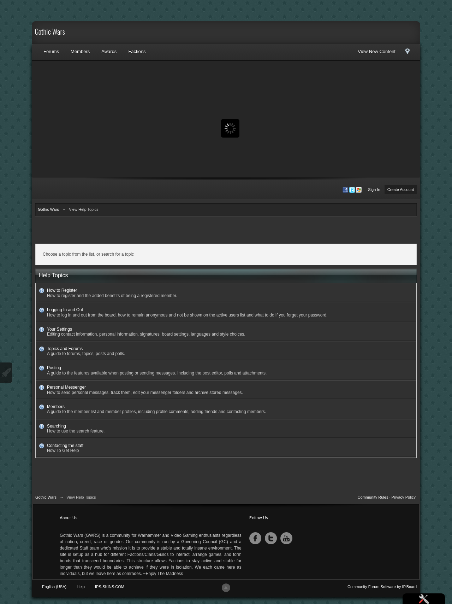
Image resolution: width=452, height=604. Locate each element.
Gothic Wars (50, 32)
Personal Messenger (66, 387)
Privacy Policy (404, 497)
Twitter (271, 538)
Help (81, 587)
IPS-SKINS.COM (109, 587)
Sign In (374, 189)
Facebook (255, 538)
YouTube (286, 538)
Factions (136, 51)
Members (80, 51)
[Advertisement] (226, 231)
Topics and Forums (65, 348)
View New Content (377, 51)
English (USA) (54, 587)
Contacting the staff (65, 445)
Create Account (400, 189)
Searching (56, 426)
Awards (109, 51)
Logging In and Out (65, 309)
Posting (54, 367)
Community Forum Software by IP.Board (382, 587)
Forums (51, 51)
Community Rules (373, 497)
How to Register (62, 290)
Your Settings (59, 329)
